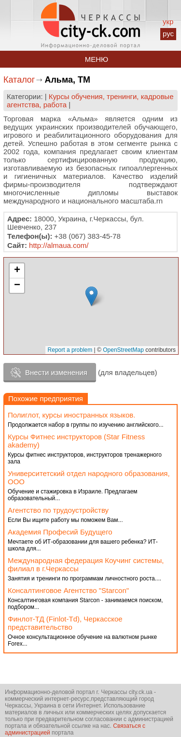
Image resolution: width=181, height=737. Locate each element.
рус (168, 33)
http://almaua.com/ (58, 245)
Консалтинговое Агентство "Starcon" (68, 590)
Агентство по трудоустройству (58, 510)
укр (168, 21)
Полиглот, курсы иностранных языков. (71, 415)
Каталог (19, 80)
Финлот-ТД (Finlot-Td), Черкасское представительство (65, 623)
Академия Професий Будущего (60, 532)
